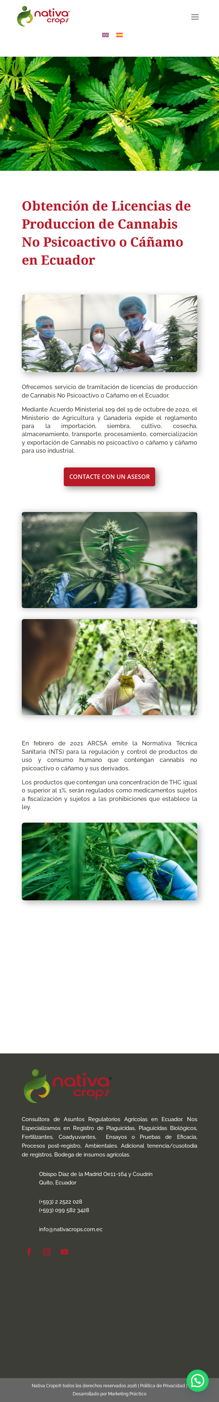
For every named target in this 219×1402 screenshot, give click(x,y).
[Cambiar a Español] (119, 35)
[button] (198, 1381)
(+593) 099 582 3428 (64, 1210)
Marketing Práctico (127, 1393)
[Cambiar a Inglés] (105, 35)
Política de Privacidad (162, 1385)
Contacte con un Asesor (109, 477)
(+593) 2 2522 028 (60, 1201)
